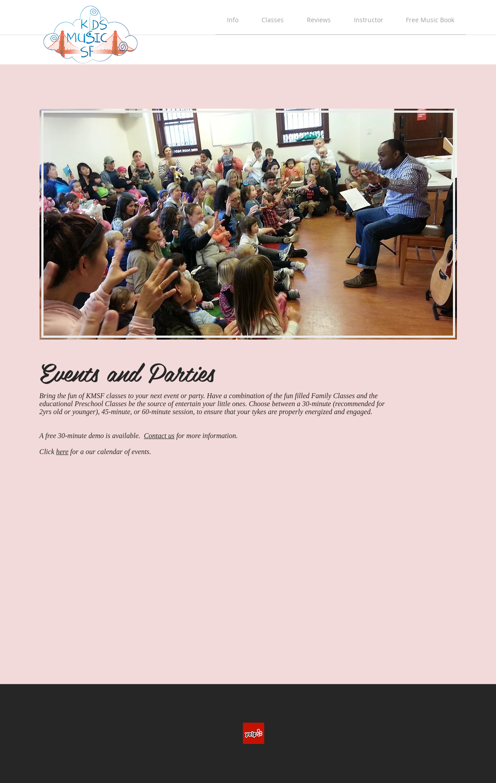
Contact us (159, 435)
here (62, 451)
